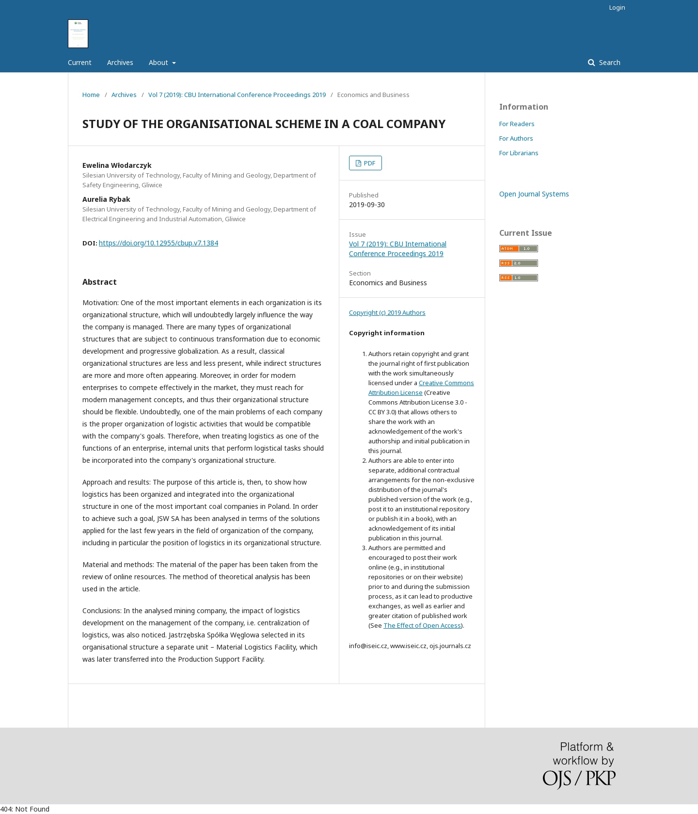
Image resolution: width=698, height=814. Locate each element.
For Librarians (519, 152)
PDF (369, 163)
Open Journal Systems (534, 193)
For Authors (516, 138)
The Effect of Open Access (422, 625)
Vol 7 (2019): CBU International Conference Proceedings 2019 (237, 94)
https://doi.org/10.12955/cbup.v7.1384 (158, 242)
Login (617, 7)
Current (80, 62)
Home (91, 94)
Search (608, 62)
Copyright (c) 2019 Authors (387, 312)
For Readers (517, 123)
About (159, 62)
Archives (120, 62)
